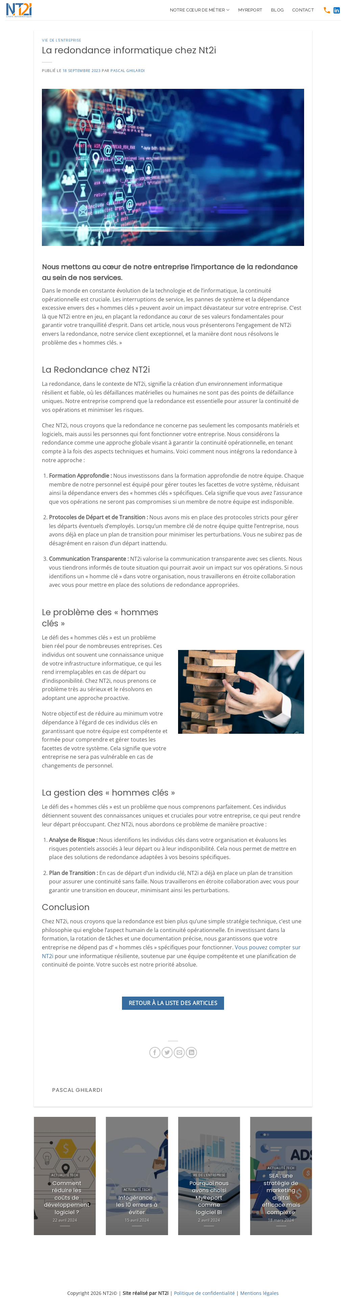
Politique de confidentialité (204, 1293)
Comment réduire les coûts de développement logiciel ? (67, 1198)
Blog (277, 9)
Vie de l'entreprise (61, 40)
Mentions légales (259, 1293)
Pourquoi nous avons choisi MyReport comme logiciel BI (209, 1198)
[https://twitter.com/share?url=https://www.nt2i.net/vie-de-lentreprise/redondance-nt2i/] (167, 1052)
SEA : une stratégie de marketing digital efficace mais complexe (281, 1194)
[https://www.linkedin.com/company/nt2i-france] (336, 10)
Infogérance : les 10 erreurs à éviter (136, 1205)
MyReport (250, 9)
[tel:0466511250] (327, 10)
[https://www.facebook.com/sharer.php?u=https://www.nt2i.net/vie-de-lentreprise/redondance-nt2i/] (154, 1052)
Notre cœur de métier (200, 10)
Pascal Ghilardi (127, 70)
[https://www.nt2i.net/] (22, 10)
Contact (303, 9)
